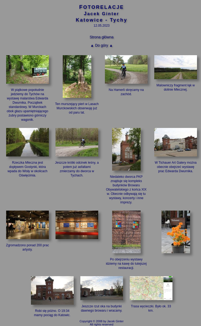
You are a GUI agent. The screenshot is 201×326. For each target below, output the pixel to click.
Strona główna (102, 37)
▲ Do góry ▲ (101, 45)
